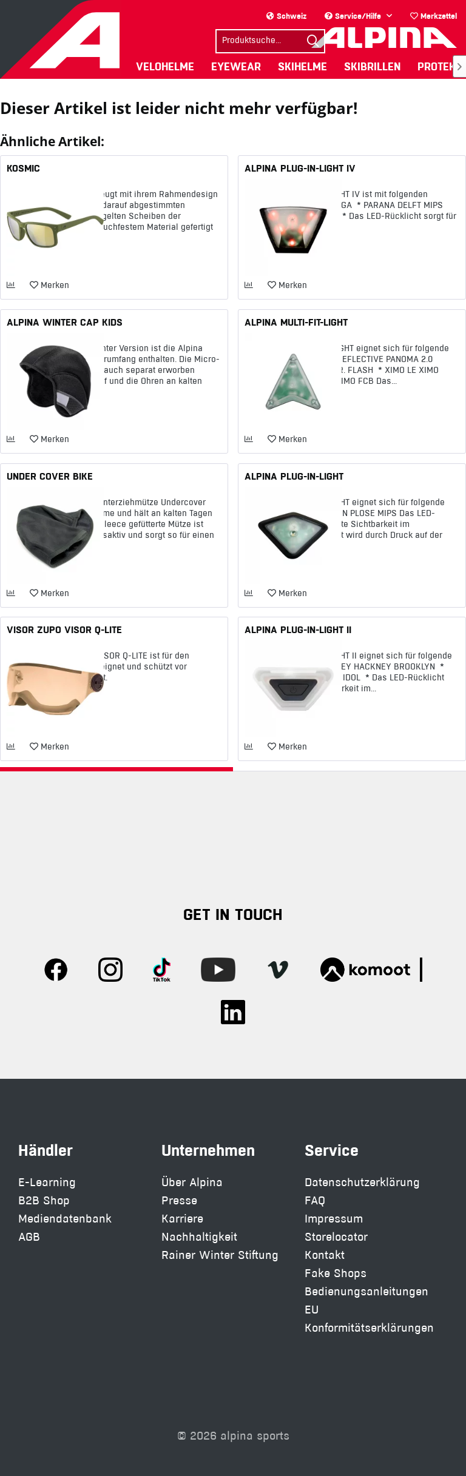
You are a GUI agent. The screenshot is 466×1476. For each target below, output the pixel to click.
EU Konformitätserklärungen (369, 1319)
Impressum (334, 1219)
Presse (179, 1200)
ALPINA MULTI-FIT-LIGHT (296, 322)
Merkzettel (433, 16)
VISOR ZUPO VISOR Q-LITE (64, 629)
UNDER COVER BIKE (50, 476)
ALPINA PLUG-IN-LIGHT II (298, 629)
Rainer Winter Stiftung (220, 1255)
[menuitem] (433, 16)
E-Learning (47, 1182)
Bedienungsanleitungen (366, 1291)
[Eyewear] (236, 66)
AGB (29, 1237)
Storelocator (336, 1237)
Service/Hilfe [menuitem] (354, 16)
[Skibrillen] (372, 66)
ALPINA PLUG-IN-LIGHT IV (300, 168)
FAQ (315, 1200)
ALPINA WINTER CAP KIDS (65, 322)
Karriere (182, 1219)
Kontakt (325, 1255)
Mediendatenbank (65, 1219)
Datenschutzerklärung (362, 1182)
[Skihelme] (302, 66)
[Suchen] (313, 41)
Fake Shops (335, 1273)
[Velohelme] (165, 66)
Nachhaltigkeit (199, 1237)
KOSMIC (23, 168)
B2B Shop (44, 1200)
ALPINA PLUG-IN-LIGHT (294, 476)
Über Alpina (192, 1182)
